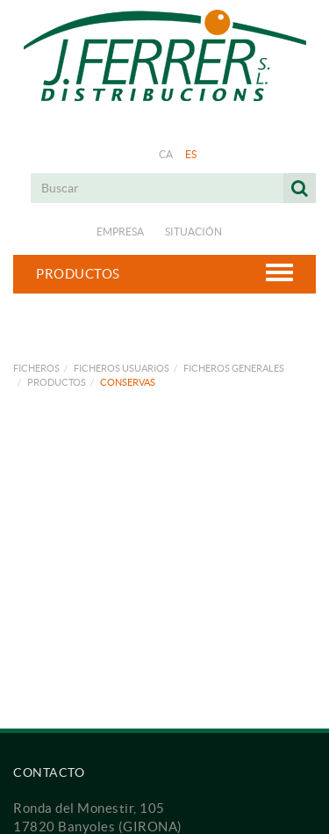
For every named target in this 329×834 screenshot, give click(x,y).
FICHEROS (36, 368)
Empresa (120, 231)
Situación (193, 231)
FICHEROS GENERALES (233, 368)
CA (166, 154)
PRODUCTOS (56, 382)
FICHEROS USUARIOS (121, 368)
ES (191, 154)
